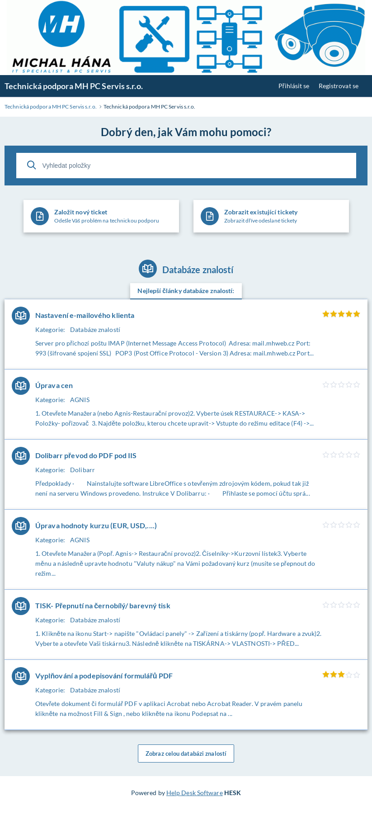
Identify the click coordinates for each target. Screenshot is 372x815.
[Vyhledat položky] (186, 165)
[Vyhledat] (31, 165)
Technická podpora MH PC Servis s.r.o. (74, 86)
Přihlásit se (294, 86)
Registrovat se (338, 86)
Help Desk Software (194, 792)
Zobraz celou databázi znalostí (186, 753)
